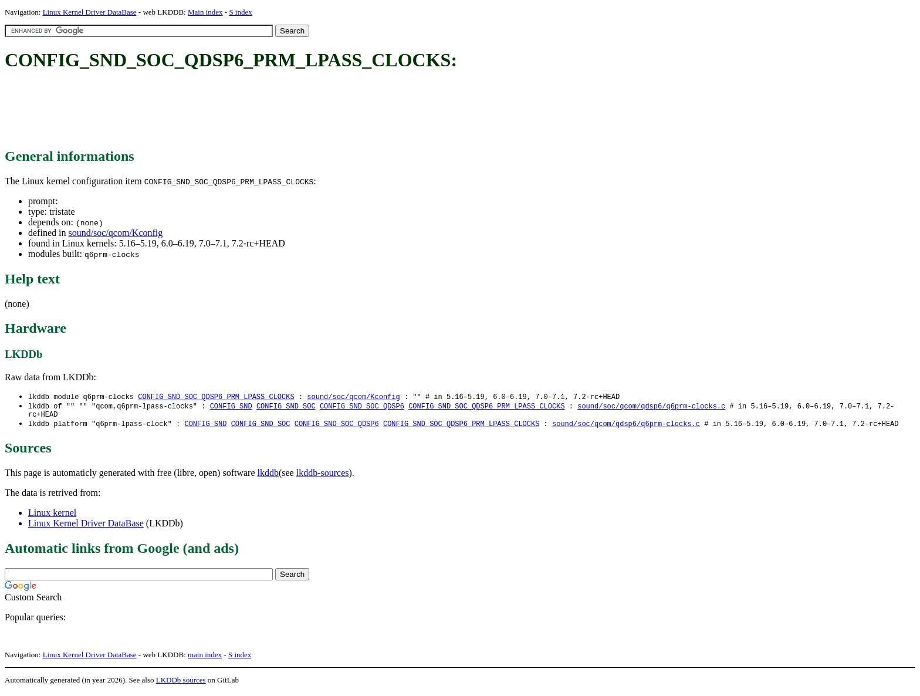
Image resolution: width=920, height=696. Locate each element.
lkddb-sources (322, 476)
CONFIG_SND (231, 407)
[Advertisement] (218, 110)
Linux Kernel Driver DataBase (90, 12)
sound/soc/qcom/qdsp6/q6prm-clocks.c (651, 407)
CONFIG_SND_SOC (286, 407)
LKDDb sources (181, 683)
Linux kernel (52, 516)
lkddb (268, 476)
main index (205, 658)
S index (240, 12)
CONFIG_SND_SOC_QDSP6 (362, 407)
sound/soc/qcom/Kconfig (115, 233)
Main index (205, 12)
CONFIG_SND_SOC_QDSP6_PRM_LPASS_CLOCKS (216, 397)
